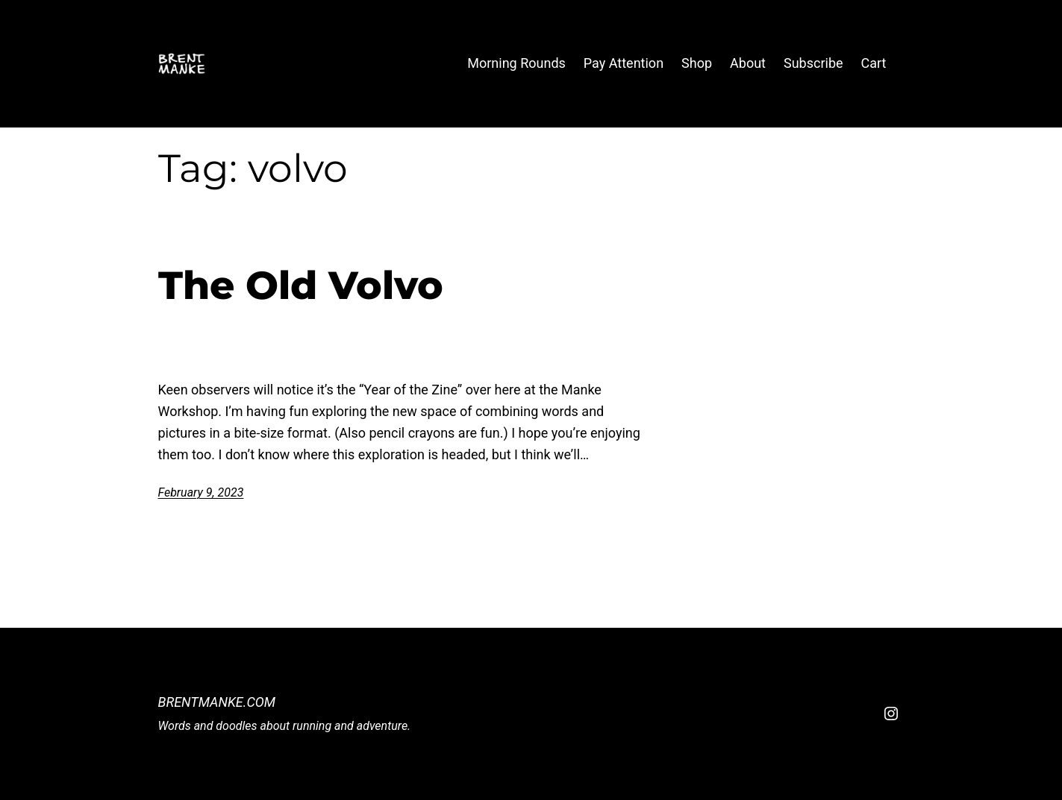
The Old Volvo (300, 285)
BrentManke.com (217, 702)
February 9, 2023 (201, 492)
